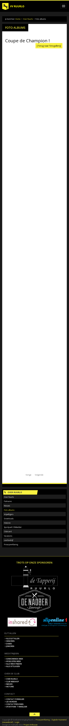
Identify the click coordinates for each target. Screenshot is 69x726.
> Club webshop (12, 681)
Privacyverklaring (11, 544)
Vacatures (8, 536)
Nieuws (7, 506)
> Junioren (9, 646)
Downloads (8, 518)
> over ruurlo (11, 679)
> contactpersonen (14, 704)
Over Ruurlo (28, 19)
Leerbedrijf (8, 540)
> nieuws (9, 684)
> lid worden (11, 701)
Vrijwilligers (8, 514)
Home (18, 19)
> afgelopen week (13, 661)
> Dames (8, 643)
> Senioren (10, 641)
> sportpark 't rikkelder (16, 706)
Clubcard (8, 531)
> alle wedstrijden (13, 664)
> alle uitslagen (12, 666)
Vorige (28, 474)
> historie (9, 686)
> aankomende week (14, 659)
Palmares (8, 501)
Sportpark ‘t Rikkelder (13, 527)
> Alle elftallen (12, 638)
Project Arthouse (31, 724)
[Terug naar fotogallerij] (49, 45)
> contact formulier (14, 699)
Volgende (39, 474)
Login (17, 722)
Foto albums (9, 510)
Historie (7, 523)
